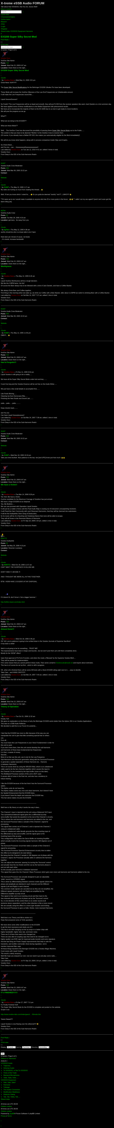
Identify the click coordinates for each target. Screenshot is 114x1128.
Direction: (40, 1047)
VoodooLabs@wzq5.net (64, 663)
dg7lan (3, 210)
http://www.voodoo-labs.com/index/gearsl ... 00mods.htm (21, 1014)
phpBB (12, 1113)
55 (7, 543)
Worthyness (6, 266)
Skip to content (6, 9)
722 (7, 63)
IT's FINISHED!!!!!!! (9, 992)
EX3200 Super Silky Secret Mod (19, 36)
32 (7, 215)
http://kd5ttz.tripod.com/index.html (13, 602)
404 (7, 168)
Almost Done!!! (7, 629)
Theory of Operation (10, 707)
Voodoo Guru (5, 58)
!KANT (3, 163)
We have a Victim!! (9, 485)
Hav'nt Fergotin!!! (8, 362)
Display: (8, 1047)
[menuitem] (8, 17)
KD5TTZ (4, 538)
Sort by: (23, 1047)
